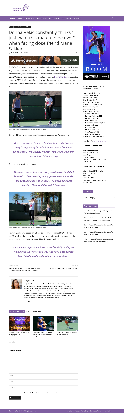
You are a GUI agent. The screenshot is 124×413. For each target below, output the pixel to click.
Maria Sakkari (26, 27)
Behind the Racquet (62, 77)
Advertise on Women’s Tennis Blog (77, 411)
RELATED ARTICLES (17, 311)
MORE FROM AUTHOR (33, 311)
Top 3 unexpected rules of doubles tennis (63, 268)
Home (12, 19)
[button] (112, 19)
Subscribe (77, 19)
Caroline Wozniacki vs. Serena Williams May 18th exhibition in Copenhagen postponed (24, 269)
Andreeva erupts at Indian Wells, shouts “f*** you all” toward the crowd (43, 335)
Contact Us (66, 19)
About (20, 19)
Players (11, 27)
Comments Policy (95, 411)
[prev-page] (10, 341)
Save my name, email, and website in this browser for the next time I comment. (37, 393)
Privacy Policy (107, 411)
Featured (29, 19)
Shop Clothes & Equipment (48, 19)
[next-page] (13, 341)
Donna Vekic (18, 27)
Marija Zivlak (15, 53)
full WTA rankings (99, 141)
